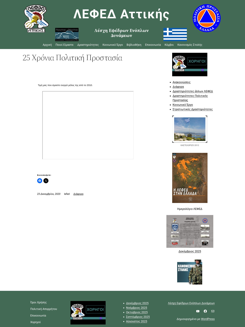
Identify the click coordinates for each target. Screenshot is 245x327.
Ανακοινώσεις (182, 82)
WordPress (208, 319)
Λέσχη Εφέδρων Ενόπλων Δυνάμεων (191, 303)
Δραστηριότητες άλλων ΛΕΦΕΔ (193, 91)
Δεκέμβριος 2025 (190, 251)
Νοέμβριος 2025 (136, 307)
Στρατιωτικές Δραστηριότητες (193, 109)
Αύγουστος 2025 (136, 321)
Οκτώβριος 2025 (137, 312)
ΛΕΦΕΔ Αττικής (121, 14)
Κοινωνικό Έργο (183, 104)
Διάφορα (78, 193)
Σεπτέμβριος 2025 (138, 316)
